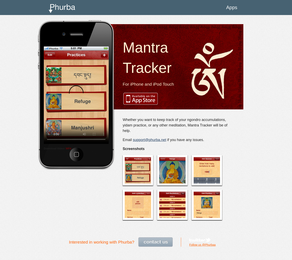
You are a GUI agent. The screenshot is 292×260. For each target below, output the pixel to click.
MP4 (68, 148)
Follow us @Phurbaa (202, 244)
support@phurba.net (149, 140)
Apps (231, 7)
